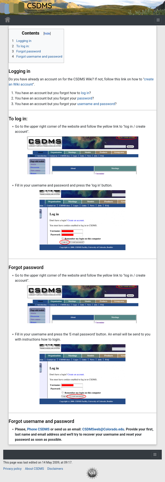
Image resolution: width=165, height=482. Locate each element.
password (84, 98)
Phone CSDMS (38, 429)
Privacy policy (12, 468)
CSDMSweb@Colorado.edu (103, 429)
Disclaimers (55, 468)
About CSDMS (34, 468)
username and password (96, 104)
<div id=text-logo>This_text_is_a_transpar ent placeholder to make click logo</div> (6, 7)
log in (85, 93)
